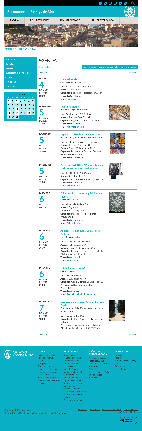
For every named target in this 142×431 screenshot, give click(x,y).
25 (20, 113)
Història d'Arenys (45, 357)
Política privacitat (111, 409)
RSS (113, 412)
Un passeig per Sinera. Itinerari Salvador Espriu (82, 303)
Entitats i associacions (47, 371)
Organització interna (72, 400)
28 (32, 113)
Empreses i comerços (47, 369)
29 (8, 117)
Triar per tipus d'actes (108, 66)
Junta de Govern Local (73, 369)
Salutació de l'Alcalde (72, 357)
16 (12, 109)
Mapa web (122, 412)
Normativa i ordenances (99, 363)
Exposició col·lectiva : (80, 134)
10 (16, 105)
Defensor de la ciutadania (74, 391)
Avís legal (95, 409)
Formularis (93, 366)
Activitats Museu (75, 223)
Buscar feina (11, 86)
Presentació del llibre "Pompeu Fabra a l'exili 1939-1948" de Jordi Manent (81, 166)
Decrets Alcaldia (70, 363)
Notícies (9, 64)
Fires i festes (43, 374)
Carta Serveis (69, 385)
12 (24, 105)
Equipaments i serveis (73, 380)
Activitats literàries (76, 185)
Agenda (18, 48)
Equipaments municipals (48, 377)
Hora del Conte (68, 79)
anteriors (42, 72)
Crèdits (134, 412)
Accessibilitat (131, 409)
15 (8, 109)
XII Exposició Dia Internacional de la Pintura (80, 232)
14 (32, 105)
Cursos (9, 77)
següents (133, 72)
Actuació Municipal (97, 358)
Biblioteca (71, 98)
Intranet (82, 409)
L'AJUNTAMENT (39, 20)
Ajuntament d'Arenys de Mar (30, 12)
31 (16, 117)
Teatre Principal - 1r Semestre (81, 294)
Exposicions (11, 82)
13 (28, 105)
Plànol (40, 360)
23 (12, 113)
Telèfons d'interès (46, 366)
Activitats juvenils (75, 126)
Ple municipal (69, 366)
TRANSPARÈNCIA (70, 20)
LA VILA (14, 20)
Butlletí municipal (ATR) (17, 73)
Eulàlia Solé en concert (72, 268)
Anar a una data (129, 66)
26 (24, 113)
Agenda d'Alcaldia (71, 360)
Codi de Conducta (71, 388)
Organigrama (69, 354)
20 (28, 109)
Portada (8, 48)
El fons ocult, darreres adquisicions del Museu (81, 194)
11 (20, 105)
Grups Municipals (71, 374)
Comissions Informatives (74, 371)
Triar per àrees (89, 66)
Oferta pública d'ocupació (95, 376)
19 (24, 109)
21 (32, 109)
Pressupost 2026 (96, 360)
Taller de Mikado (69, 106)
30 (12, 117)
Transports (42, 363)
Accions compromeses (73, 383)
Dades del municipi (46, 354)
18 (20, 109)
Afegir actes (44, 66)
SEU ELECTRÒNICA (103, 20)
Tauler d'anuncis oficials (99, 372)
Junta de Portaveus (71, 377)
